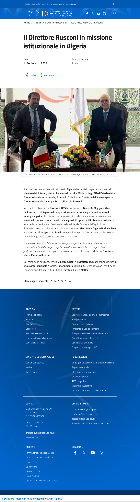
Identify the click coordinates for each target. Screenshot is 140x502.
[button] (51, 4)
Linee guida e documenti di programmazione (93, 362)
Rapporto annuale (80, 367)
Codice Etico (31, 462)
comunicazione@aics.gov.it (84, 409)
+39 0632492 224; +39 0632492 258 (90, 423)
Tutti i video (31, 372)
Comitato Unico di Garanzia (39, 338)
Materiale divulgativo (82, 386)
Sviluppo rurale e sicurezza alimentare (90, 333)
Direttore (30, 324)
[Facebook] (86, 13)
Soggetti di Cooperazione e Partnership (90, 315)
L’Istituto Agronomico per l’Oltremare (89, 390)
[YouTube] (97, 13)
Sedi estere (31, 328)
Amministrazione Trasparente (40, 452)
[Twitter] (92, 13)
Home (26, 22)
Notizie (38, 22)
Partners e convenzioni (37, 333)
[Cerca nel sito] (115, 13)
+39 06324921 (33, 437)
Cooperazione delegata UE (84, 347)
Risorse (30, 447)
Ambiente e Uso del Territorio (85, 328)
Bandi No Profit (33, 476)
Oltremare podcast (81, 376)
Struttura (30, 319)
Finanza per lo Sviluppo (83, 324)
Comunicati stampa (35, 362)
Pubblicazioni (80, 357)
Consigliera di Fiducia (35, 342)
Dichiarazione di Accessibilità (39, 457)
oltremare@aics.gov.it (82, 414)
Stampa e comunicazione (40, 357)
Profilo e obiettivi (34, 315)
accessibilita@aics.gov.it (83, 418)
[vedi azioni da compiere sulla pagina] (47, 75)
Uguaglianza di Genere (82, 342)
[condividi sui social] (30, 75)
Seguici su (77, 447)
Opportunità (31, 466)
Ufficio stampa (80, 403)
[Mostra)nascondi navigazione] (6, 13)
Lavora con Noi (33, 471)
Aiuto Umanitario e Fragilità (85, 338)
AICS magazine (79, 381)
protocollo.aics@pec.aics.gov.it (40, 432)
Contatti (30, 403)
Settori (76, 309)
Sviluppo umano (79, 319)
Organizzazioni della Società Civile (42, 480)
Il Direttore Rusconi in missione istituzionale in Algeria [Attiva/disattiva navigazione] (32, 499)
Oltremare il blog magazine (85, 372)
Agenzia (30, 309)
